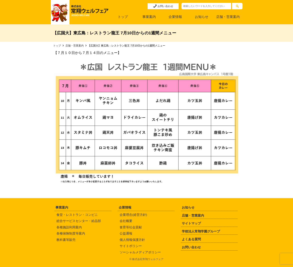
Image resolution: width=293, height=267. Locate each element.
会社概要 (126, 221)
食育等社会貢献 (131, 227)
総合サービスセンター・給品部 (78, 221)
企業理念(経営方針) (133, 215)
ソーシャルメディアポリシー (140, 252)
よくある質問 (191, 239)
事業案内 (149, 17)
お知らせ (201, 17)
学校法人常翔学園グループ (201, 231)
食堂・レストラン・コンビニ (77, 215)
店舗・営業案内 (228, 17)
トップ (123, 17)
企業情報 (175, 17)
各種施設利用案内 (69, 227)
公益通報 (126, 233)
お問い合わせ (163, 6)
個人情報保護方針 (132, 240)
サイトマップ (191, 223)
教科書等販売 (65, 240)
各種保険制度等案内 (70, 233)
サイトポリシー (131, 246)
